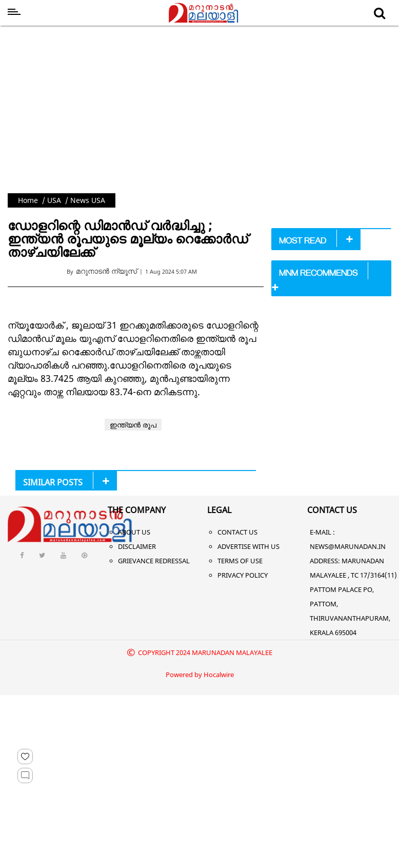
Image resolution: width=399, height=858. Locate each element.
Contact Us (237, 532)
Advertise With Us (248, 546)
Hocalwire (219, 674)
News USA (87, 200)
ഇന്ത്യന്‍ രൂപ (133, 425)
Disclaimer (137, 546)
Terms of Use (240, 560)
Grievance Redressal (154, 560)
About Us (134, 532)
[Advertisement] (199, 106)
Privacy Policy (242, 575)
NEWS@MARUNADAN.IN (348, 546)
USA (54, 200)
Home (28, 200)
